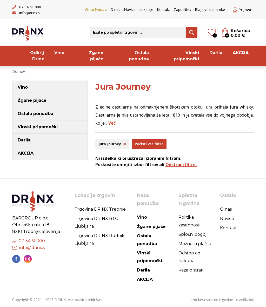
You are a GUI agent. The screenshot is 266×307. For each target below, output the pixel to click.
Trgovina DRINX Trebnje (100, 209)
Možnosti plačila (194, 243)
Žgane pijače (96, 55)
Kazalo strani (191, 270)
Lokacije (146, 9)
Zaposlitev (182, 9)
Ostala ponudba (139, 55)
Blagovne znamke (210, 9)
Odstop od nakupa (189, 257)
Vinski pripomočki (186, 55)
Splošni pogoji (192, 234)
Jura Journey (112, 143)
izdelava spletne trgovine (212, 299)
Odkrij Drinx (37, 55)
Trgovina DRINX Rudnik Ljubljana (99, 239)
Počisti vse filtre (149, 143)
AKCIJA (241, 52)
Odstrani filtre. (181, 164)
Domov (18, 71)
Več (112, 123)
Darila (215, 52)
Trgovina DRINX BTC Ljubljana (96, 222)
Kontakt (163, 9)
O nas (115, 9)
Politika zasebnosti (189, 221)
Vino (59, 52)
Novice (130, 9)
